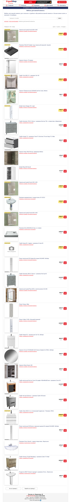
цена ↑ (54, 26)
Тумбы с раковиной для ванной (26, 77)
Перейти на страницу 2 (30, 488)
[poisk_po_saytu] (33, 18)
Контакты (61, 5)
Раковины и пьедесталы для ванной (27, 46)
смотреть (45, 7)
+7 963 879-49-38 (30, 495)
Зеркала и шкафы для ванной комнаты (28, 31)
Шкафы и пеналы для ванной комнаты (28, 107)
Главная (9, 5)
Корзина (35, 5)
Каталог (22, 5)
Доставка (48, 5)
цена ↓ (59, 26)
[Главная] (11, 1)
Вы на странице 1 (13, 488)
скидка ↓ (64, 26)
